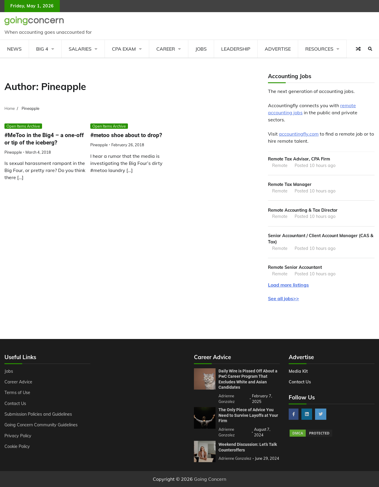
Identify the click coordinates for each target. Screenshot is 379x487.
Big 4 (42, 49)
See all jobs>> (283, 298)
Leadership (235, 49)
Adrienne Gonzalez (235, 458)
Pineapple (13, 152)
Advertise (278, 49)
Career (165, 49)
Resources (319, 49)
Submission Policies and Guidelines (38, 414)
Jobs (201, 49)
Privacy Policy (17, 435)
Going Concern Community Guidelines (41, 424)
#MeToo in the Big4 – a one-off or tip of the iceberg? (44, 139)
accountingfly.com (299, 134)
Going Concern (210, 479)
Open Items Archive (23, 126)
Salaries (80, 49)
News (14, 49)
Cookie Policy (17, 446)
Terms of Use (17, 392)
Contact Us (15, 403)
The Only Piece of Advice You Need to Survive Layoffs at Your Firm (248, 415)
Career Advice (18, 382)
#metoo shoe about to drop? (126, 135)
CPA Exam (124, 49)
